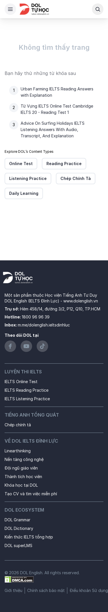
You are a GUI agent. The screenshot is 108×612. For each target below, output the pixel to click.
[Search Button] (97, 9)
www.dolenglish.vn (80, 300)
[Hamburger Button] (10, 9)
